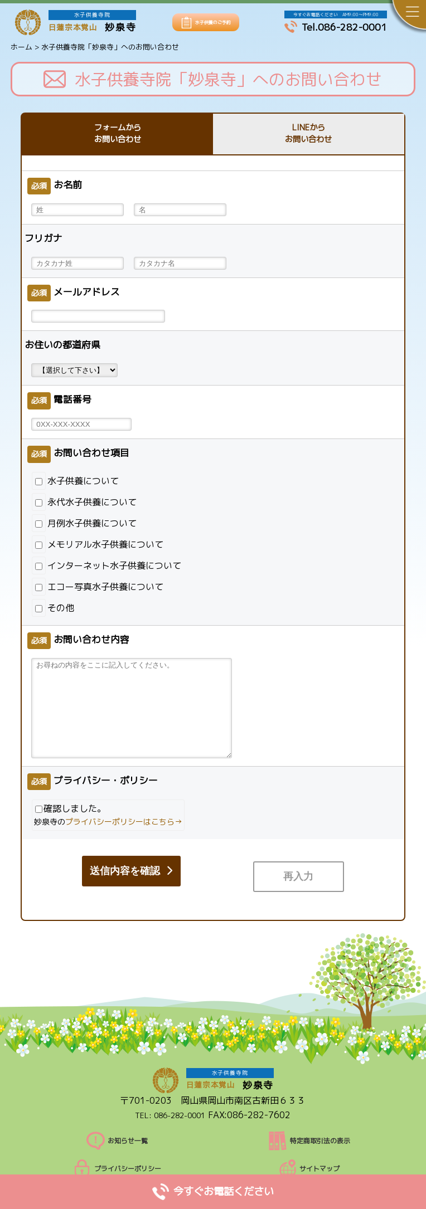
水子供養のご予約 (213, 22)
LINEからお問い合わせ (308, 135)
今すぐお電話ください (213, 1191)
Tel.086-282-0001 (335, 27)
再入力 (116, 872)
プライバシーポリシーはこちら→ (123, 823)
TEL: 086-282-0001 (170, 1103)
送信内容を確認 (277, 872)
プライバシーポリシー (117, 1157)
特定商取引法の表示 (309, 1129)
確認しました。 (108, 817)
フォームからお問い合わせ (117, 135)
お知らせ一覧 (117, 1129)
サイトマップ (309, 1157)
